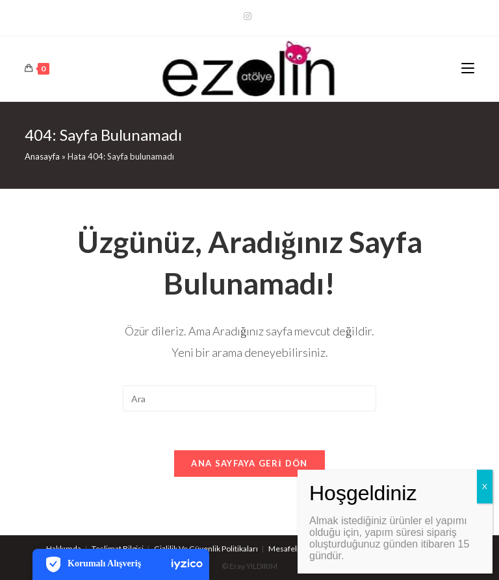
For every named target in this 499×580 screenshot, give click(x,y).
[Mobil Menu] (467, 68)
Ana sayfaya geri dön (249, 463)
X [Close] (484, 486)
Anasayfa (42, 156)
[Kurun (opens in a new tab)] (249, 16)
